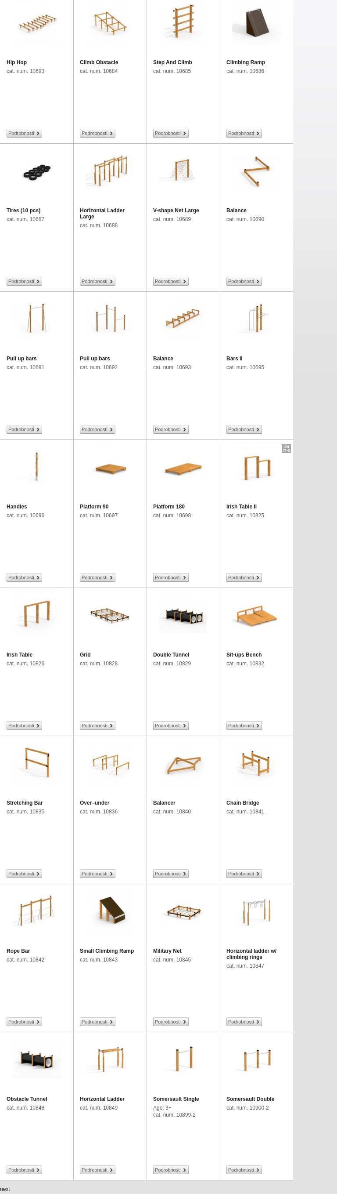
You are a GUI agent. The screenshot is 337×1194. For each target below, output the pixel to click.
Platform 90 (94, 507)
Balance (236, 210)
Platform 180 (169, 507)
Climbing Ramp (245, 62)
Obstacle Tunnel (27, 1099)
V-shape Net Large (176, 210)
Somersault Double (250, 1099)
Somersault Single (176, 1099)
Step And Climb (172, 62)
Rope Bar (18, 951)
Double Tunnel (171, 655)
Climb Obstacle (99, 62)
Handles (17, 507)
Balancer (164, 803)
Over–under (94, 803)
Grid (85, 655)
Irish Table (19, 655)
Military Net (167, 951)
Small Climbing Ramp (107, 951)
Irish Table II (241, 507)
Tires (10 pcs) (23, 210)
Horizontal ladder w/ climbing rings (251, 954)
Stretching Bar (25, 803)
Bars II (234, 359)
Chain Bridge (242, 803)
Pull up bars (22, 359)
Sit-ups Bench (244, 655)
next (5, 1189)
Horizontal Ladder (102, 1099)
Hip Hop (17, 62)
